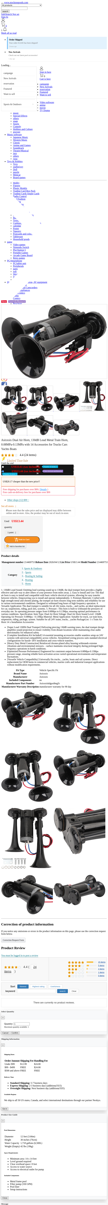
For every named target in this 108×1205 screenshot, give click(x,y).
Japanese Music (20, 137)
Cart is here (45, 79)
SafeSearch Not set (10, 14)
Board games (19, 177)
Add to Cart (21, 540)
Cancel (5, 1033)
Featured (8, 89)
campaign (8, 73)
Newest (23, 986)
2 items (101, 969)
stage (15, 121)
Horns (28, 583)
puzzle (16, 172)
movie (43, 107)
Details (43, 489)
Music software (14, 134)
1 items (101, 972)
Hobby (16, 183)
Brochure (17, 303)
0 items (101, 975)
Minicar (17, 175)
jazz (15, 153)
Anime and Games (22, 145)
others (16, 118)
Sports (16, 124)
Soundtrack (18, 148)
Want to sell (9, 94)
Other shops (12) (18, 500)
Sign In (4, 17)
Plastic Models (20, 188)
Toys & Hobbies (15, 161)
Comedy (17, 126)
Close (4, 1198)
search (5, 11)
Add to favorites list (15, 545)
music (16, 113)
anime (42, 105)
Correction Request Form (13, 940)
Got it (4, 1109)
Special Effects (20, 116)
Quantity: (8, 1024)
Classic (16, 142)
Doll (15, 169)
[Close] (3, 1017)
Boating (29, 580)
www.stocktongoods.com (16, 2)
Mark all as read (9, 33)
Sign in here (45, 72)
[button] (54, 29)
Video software (47, 102)
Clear (74, 991)
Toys (15, 164)
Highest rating (38, 986)
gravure (16, 132)
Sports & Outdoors (12, 104)
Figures (16, 185)
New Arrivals (10, 78)
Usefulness (55, 986)
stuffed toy (18, 166)
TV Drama (45, 110)
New (31, 466)
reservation (9, 83)
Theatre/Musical (21, 150)
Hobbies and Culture (23, 129)
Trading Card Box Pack (24, 191)
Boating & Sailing (33, 576)
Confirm (15, 1033)
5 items (101, 965)
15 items (101, 962)
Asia (15, 158)
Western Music (20, 140)
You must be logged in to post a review (19, 955)
